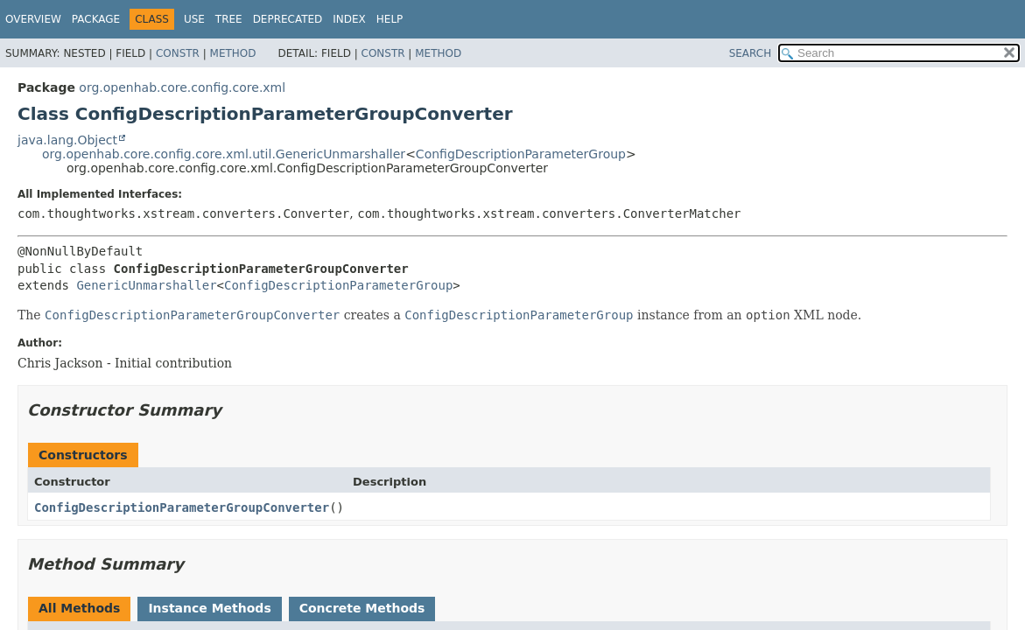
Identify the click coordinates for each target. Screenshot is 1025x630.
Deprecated (288, 19)
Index (349, 19)
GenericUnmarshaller (146, 285)
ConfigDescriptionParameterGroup (521, 154)
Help (390, 19)
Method (233, 53)
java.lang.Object (67, 140)
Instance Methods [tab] (209, 608)
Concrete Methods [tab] (362, 608)
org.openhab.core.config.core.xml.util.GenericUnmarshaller (223, 154)
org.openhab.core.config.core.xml (182, 87)
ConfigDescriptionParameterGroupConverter (181, 507)
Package (96, 19)
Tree (228, 19)
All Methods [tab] (79, 608)
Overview (33, 19)
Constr (178, 53)
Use (194, 19)
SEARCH (750, 53)
